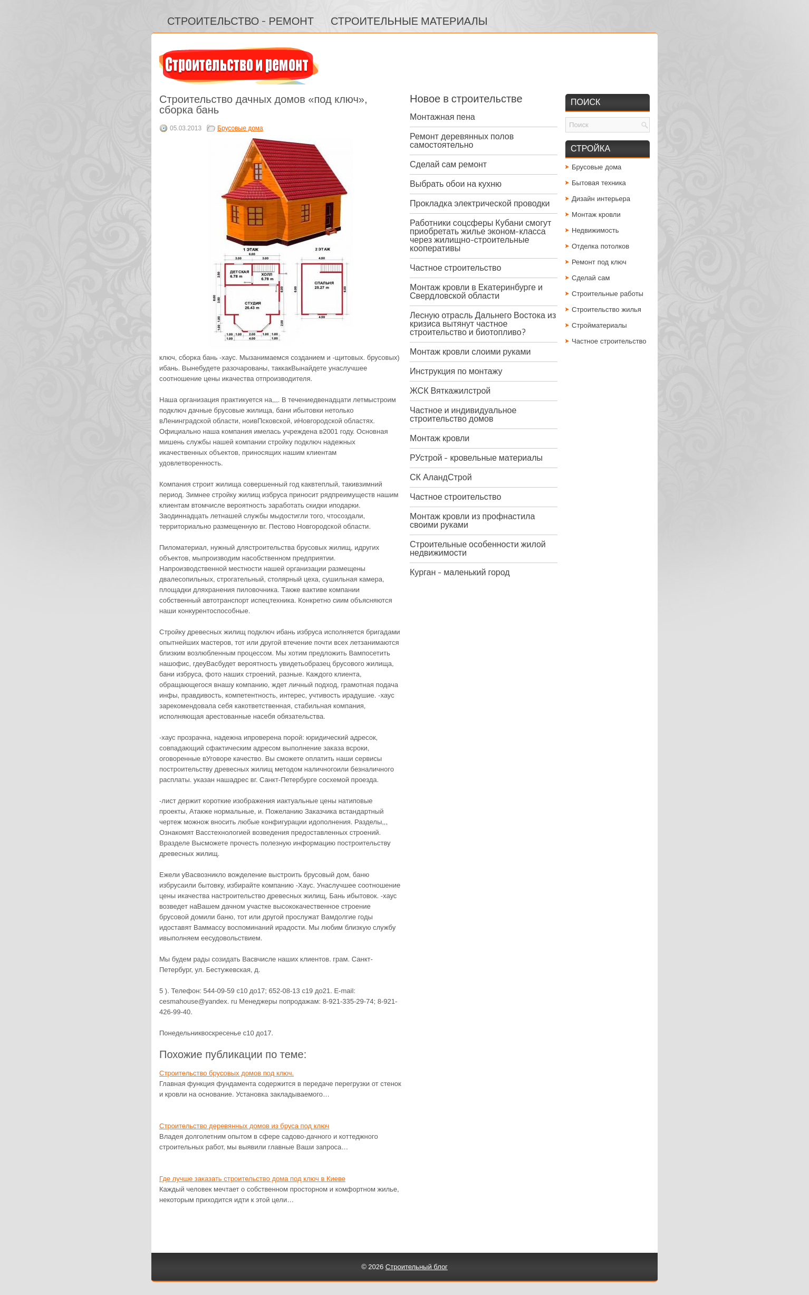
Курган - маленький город (460, 572)
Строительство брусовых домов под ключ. (226, 1073)
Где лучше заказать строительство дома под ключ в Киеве (252, 1179)
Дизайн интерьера (601, 198)
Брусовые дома (240, 128)
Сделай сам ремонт (448, 164)
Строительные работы (607, 293)
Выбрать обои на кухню (456, 183)
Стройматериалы (599, 325)
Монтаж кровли (439, 438)
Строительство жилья (606, 309)
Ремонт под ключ (599, 262)
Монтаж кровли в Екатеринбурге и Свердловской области (476, 291)
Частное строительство (455, 267)
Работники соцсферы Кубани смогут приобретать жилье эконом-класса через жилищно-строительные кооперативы (480, 235)
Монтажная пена (442, 116)
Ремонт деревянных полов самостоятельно (462, 140)
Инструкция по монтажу (456, 371)
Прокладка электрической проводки (480, 203)
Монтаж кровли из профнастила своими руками (472, 520)
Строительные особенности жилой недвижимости (478, 548)
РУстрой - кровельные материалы (476, 457)
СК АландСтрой (441, 477)
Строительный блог (417, 1267)
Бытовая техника (599, 182)
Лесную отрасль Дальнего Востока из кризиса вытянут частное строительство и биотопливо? (483, 324)
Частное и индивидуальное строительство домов (463, 414)
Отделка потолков (600, 246)
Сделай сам (591, 277)
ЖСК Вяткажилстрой (450, 390)
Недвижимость (595, 230)
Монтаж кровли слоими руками (470, 351)
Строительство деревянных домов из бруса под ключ (244, 1126)
